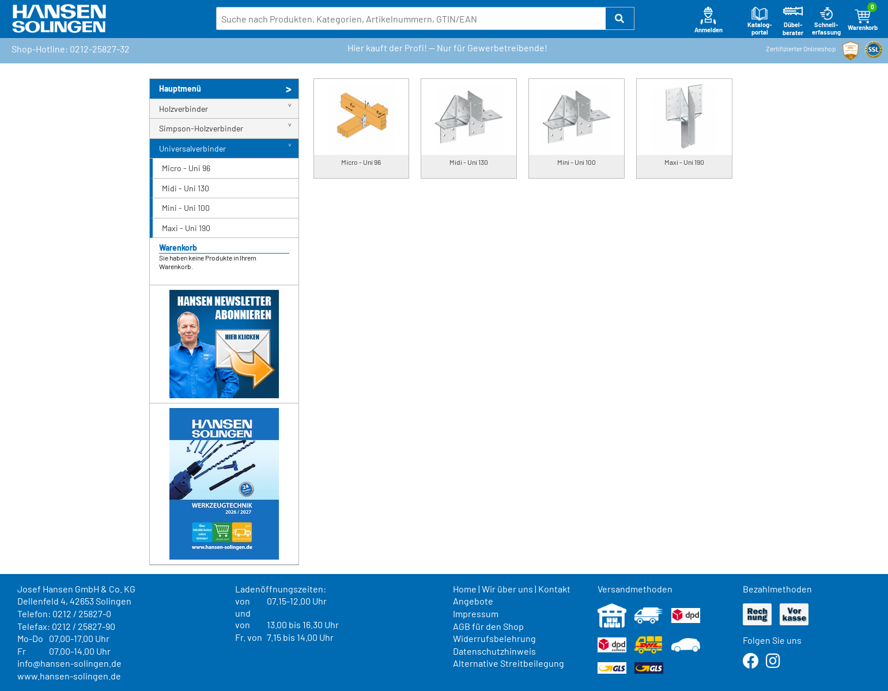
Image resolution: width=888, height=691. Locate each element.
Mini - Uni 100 (186, 208)
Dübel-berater (793, 21)
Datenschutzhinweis (494, 650)
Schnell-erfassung (826, 21)
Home (465, 588)
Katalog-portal (759, 21)
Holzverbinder (183, 109)
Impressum (475, 613)
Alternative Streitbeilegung (508, 663)
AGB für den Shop (488, 626)
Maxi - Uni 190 (186, 228)
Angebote (473, 600)
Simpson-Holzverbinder (201, 128)
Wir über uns (507, 588)
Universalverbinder (192, 148)
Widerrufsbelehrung (494, 638)
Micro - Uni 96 (186, 168)
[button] (620, 18)
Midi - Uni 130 (185, 188)
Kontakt (554, 588)
